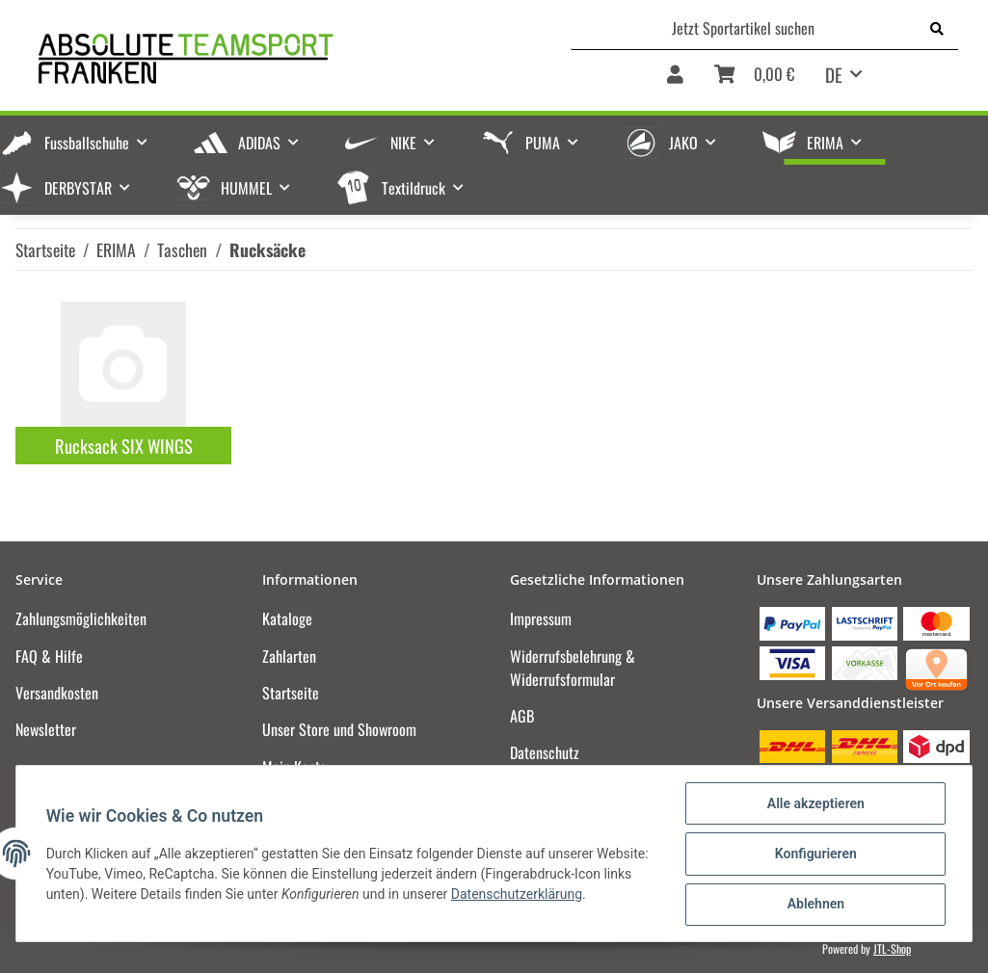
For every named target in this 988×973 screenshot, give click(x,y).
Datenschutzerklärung (517, 895)
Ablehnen (814, 904)
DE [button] (833, 74)
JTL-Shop (892, 948)
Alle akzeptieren (814, 804)
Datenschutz (544, 752)
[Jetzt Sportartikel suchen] (744, 28)
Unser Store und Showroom (339, 729)
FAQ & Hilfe (49, 656)
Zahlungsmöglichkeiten (81, 618)
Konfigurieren (814, 854)
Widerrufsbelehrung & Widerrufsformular (572, 667)
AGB (522, 715)
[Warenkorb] (754, 81)
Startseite (290, 692)
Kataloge (287, 618)
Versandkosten (56, 692)
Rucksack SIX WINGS (124, 446)
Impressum (541, 618)
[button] (675, 81)
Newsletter (45, 729)
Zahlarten (289, 656)
